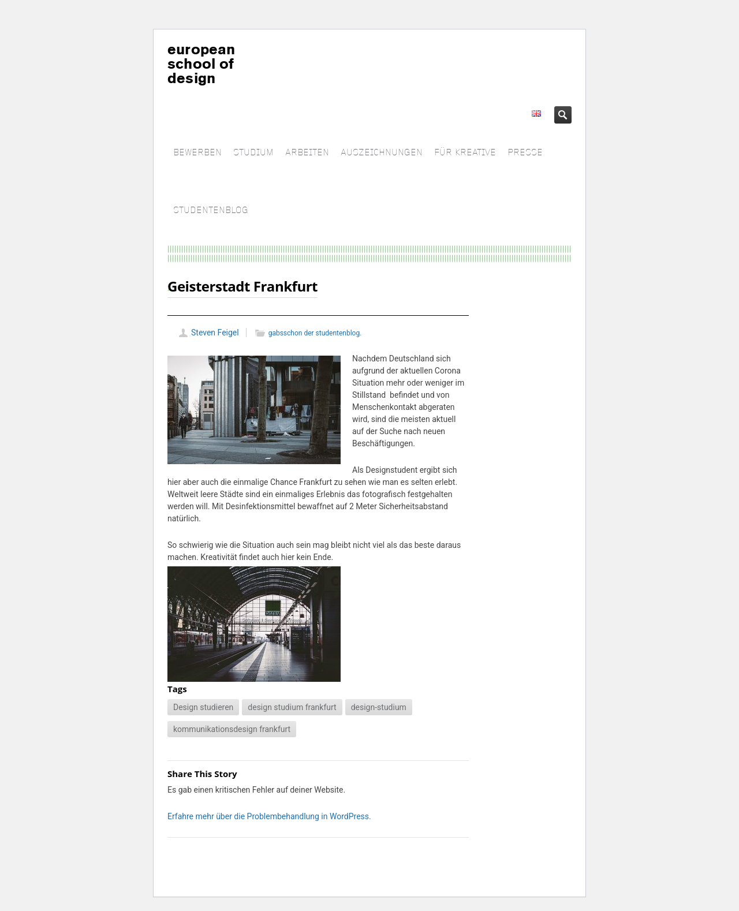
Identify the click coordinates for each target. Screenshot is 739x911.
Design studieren (203, 707)
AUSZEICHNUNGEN (382, 152)
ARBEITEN (307, 152)
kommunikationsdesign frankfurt (231, 729)
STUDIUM (253, 152)
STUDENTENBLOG (210, 210)
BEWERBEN (197, 152)
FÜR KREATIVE (465, 152)
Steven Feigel (215, 332)
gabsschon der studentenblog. (315, 333)
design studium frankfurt (292, 707)
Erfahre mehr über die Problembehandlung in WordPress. (269, 816)
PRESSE (525, 152)
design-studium (378, 707)
